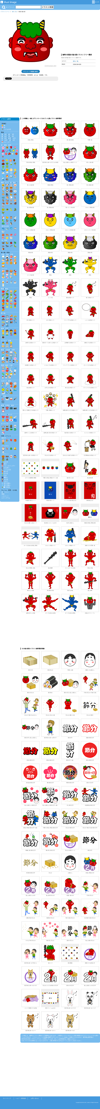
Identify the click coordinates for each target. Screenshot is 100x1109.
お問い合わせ (35, 1098)
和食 (3, 254)
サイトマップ (7, 1098)
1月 (10, 140)
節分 (13, 11)
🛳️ (7, 324)
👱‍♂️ (3, 334)
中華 (11, 254)
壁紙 (3, 494)
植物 (5, 145)
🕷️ (7, 459)
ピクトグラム (6, 498)
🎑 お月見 (5, 479)
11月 (14, 138)
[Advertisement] (19, 33)
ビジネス (4, 340)
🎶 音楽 (3, 396)
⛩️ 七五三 (5, 481)
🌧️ (7, 172)
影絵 (14, 182)
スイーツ (4, 268)
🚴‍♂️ (15, 318)
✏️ (15, 352)
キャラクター (5, 424)
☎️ (7, 408)
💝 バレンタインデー (8, 466)
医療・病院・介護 (6, 365)
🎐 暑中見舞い (6, 485)
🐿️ (7, 200)
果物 (6, 289)
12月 (5, 140)
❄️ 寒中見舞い (6, 483)
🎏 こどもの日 (6, 129)
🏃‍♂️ (11, 358)
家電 (2, 405)
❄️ (11, 172)
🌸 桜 (3, 127)
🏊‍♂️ (15, 389)
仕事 (9, 340)
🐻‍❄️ (15, 191)
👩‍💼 (7, 343)
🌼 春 (3, 125)
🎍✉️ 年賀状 (6, 487)
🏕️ (11, 392)
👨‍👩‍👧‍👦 (3, 337)
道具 (12, 405)
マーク (10, 414)
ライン (6, 492)
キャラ (6, 182)
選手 (9, 381)
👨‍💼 (3, 343)
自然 (9, 145)
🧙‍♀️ (15, 456)
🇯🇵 (11, 420)
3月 (5, 134)
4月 (9, 134)
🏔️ (11, 176)
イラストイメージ (5, 11)
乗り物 (3, 313)
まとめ (95, 2)
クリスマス (5, 446)
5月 (13, 134)
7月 (9, 136)
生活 (6, 328)
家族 (2, 328)
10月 (9, 138)
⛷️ (3, 392)
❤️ (7, 370)
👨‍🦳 (7, 334)
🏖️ (15, 176)
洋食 (7, 254)
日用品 (7, 405)
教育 (2, 350)
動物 (2, 182)
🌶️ (15, 297)
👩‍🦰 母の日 (5, 471)
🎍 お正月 (5, 462)
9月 (5, 138)
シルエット (5, 496)
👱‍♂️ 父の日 (5, 473)
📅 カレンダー (6, 142)
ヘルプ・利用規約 (21, 1098)
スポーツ (4, 381)
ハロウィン (5, 454)
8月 (13, 136)
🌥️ (3, 172)
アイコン (4, 414)
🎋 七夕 (4, 475)
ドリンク (4, 279)
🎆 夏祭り (5, 477)
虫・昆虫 (4, 240)
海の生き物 (5, 226)
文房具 (8, 350)
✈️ (15, 321)
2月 (14, 140)
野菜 (2, 289)
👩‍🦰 (15, 331)
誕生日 (4, 438)
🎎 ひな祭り (5, 468)
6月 (5, 136)
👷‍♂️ (11, 343)
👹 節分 (4, 464)
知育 (13, 350)
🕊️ (15, 217)
